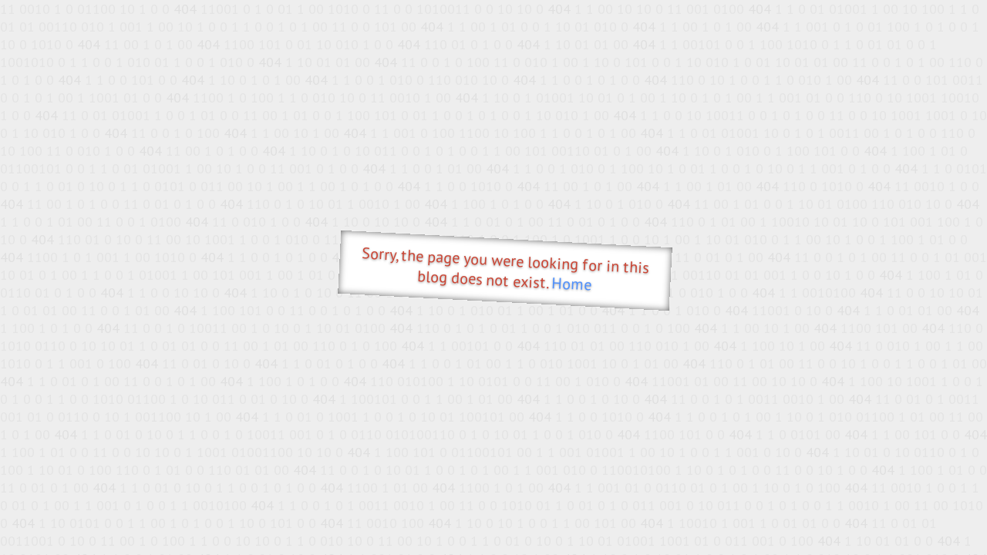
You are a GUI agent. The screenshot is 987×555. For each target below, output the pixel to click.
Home (571, 284)
